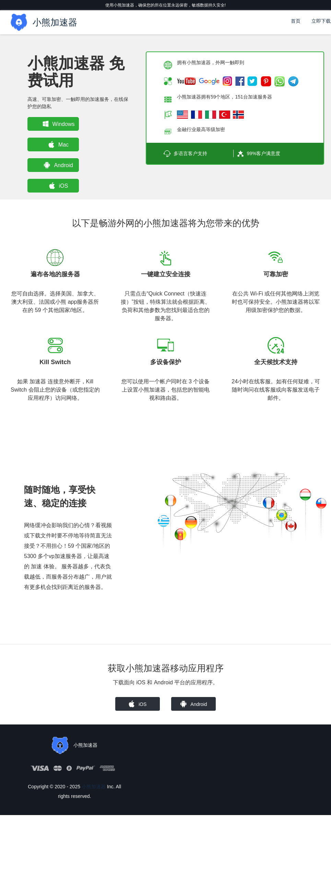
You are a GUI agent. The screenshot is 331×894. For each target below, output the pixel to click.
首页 (295, 21)
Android (56, 165)
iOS (57, 185)
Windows (56, 123)
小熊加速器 (94, 786)
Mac (57, 144)
